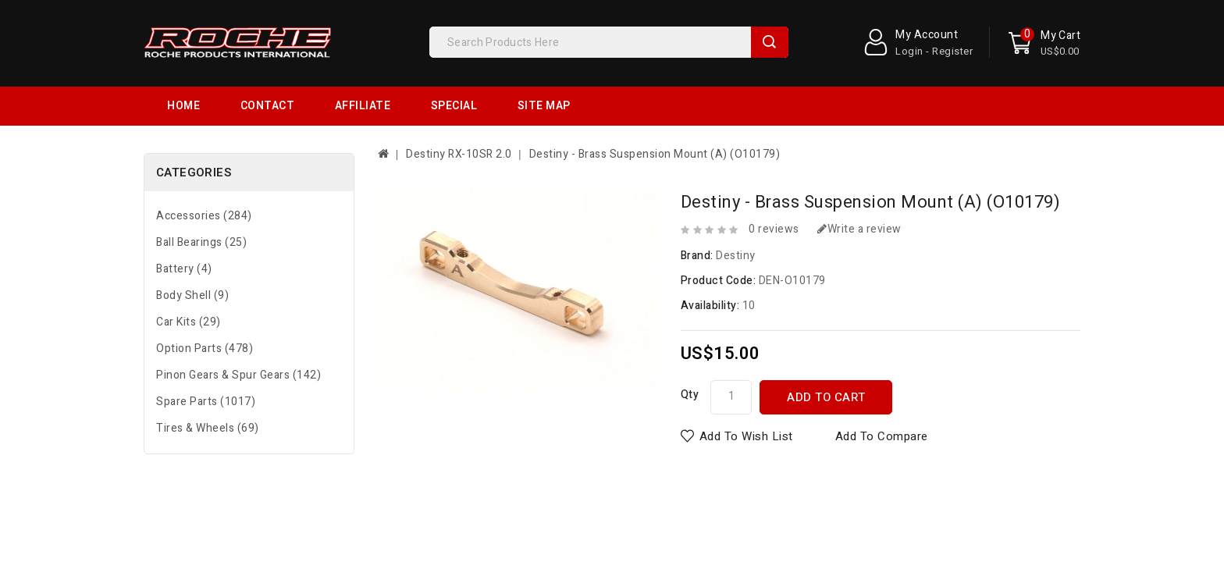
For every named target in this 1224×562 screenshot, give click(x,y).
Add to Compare (881, 397)
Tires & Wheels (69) (207, 389)
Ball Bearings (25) (201, 203)
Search (769, 42)
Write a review (859, 190)
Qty (690, 355)
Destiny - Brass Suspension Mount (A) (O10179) (655, 115)
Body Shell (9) (192, 256)
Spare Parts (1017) (205, 362)
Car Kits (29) (188, 283)
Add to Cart (826, 358)
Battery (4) (184, 230)
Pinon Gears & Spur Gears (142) (238, 336)
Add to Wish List (746, 397)
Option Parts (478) (204, 309)
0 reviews (774, 190)
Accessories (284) (204, 177)
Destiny (736, 216)
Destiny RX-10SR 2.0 (459, 115)
